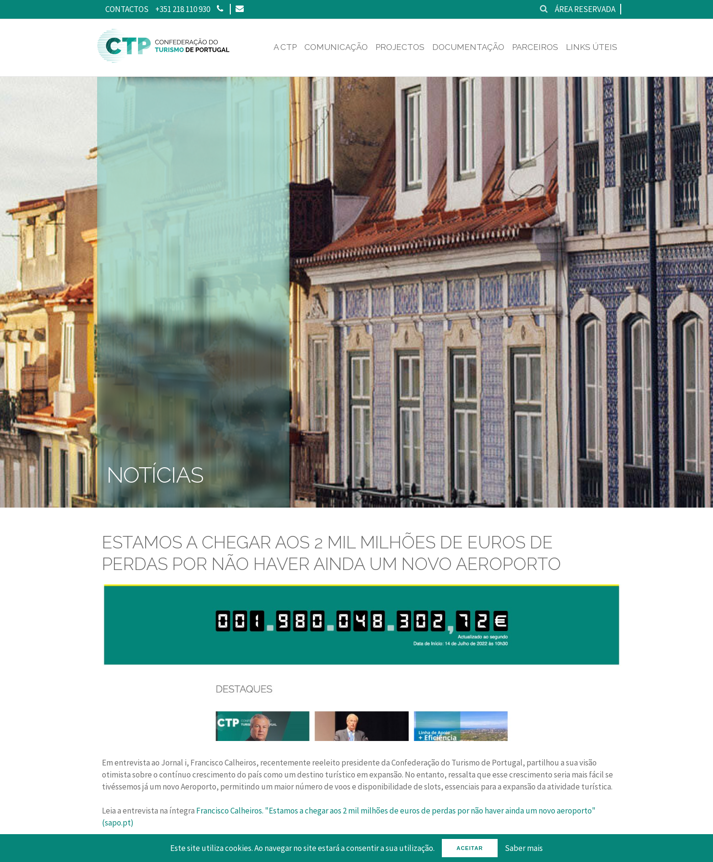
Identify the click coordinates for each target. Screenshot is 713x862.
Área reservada (585, 9)
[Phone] (220, 9)
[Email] (239, 9)
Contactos (127, 9)
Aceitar (469, 848)
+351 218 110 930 (182, 9)
